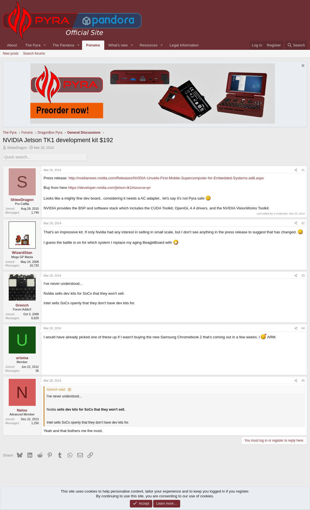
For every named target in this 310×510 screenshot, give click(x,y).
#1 (303, 169)
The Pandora (63, 45)
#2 (303, 223)
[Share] (295, 170)
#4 (303, 328)
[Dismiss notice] (302, 66)
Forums (93, 45)
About (12, 45)
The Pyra (32, 45)
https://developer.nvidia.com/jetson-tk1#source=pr (109, 187)
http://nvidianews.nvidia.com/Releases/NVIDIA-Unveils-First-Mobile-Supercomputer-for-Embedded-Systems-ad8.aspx (166, 178)
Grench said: (56, 389)
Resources (149, 45)
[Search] (296, 45)
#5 (303, 380)
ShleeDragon (17, 148)
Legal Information (184, 45)
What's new (118, 45)
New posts (11, 53)
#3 (303, 275)
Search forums (34, 53)
